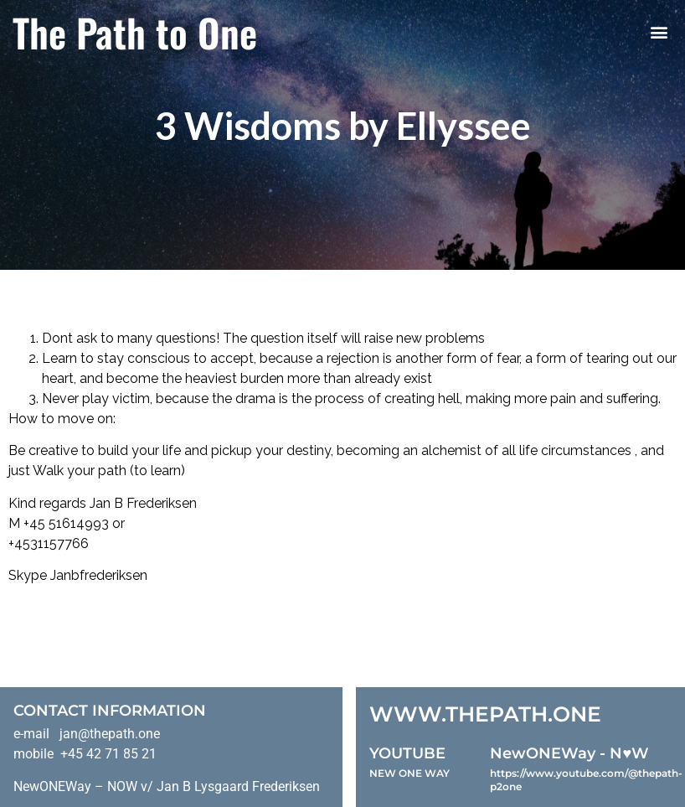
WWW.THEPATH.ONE (485, 714)
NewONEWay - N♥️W (569, 753)
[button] (658, 32)
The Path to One (135, 31)
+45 (36, 523)
